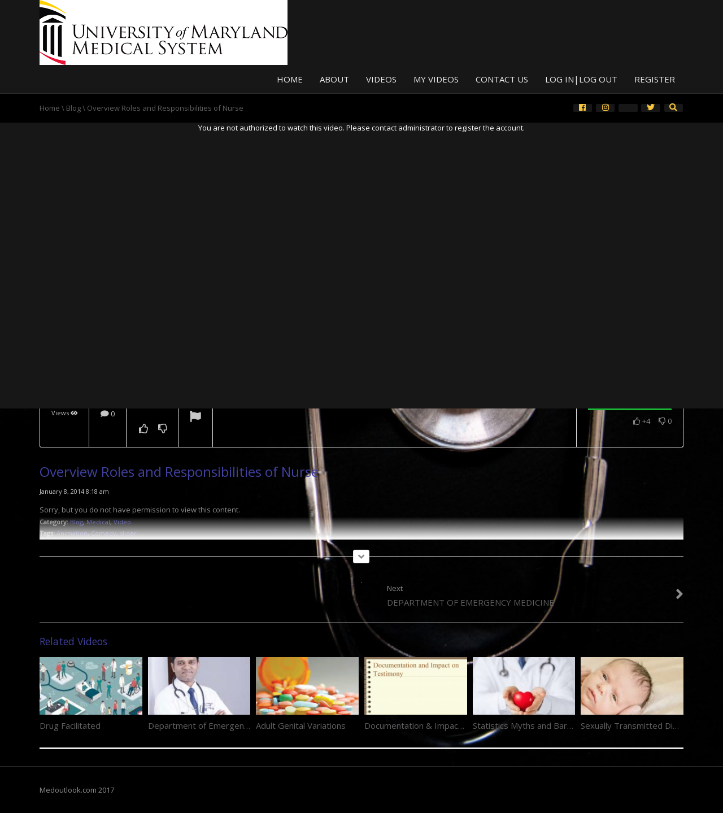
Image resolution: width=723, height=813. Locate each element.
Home (290, 79)
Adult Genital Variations (301, 725)
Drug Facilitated (70, 725)
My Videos (436, 79)
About (334, 79)
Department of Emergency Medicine (218, 725)
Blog (73, 108)
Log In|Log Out (581, 79)
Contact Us (502, 79)
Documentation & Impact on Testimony (440, 725)
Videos (381, 79)
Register (654, 79)
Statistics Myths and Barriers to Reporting (555, 725)
